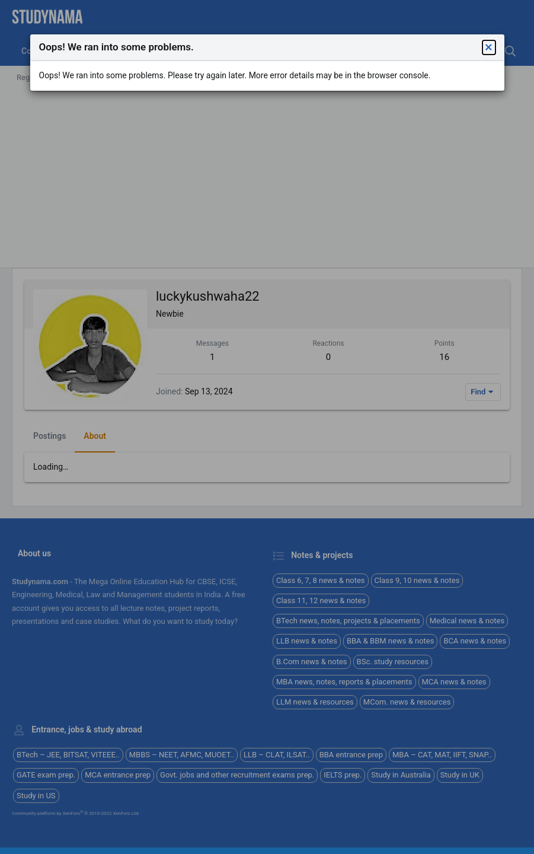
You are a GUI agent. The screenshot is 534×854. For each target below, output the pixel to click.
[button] (488, 47)
